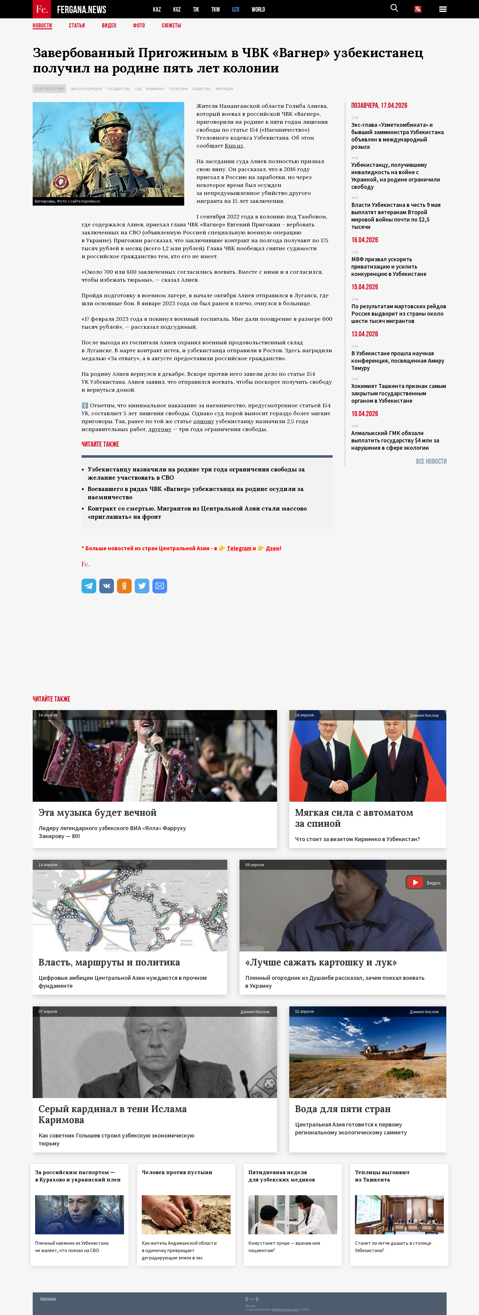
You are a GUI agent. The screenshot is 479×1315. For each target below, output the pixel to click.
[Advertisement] (239, 650)
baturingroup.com (285, 1308)
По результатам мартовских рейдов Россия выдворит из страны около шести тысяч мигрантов (398, 313)
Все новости (431, 461)
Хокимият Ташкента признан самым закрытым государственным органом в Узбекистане (398, 393)
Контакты (48, 1297)
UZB (237, 9)
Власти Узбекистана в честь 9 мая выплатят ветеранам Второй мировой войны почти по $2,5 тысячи (396, 215)
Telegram (239, 548)
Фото (139, 26)
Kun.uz (234, 145)
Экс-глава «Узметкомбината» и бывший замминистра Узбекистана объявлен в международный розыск (397, 135)
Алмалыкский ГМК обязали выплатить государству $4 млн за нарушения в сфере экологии (395, 440)
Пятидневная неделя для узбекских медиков (283, 1176)
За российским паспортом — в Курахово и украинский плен (77, 1179)
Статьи (77, 26)
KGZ (177, 9)
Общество (201, 88)
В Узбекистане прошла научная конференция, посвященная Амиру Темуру (397, 361)
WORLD (261, 9)
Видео (109, 26)
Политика (178, 88)
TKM (216, 9)
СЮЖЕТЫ (171, 26)
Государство (118, 88)
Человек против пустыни (179, 1172)
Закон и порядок (86, 88)
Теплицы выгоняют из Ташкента (384, 1176)
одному (203, 421)
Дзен (273, 548)
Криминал (155, 88)
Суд (138, 88)
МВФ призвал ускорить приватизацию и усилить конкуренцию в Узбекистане (388, 266)
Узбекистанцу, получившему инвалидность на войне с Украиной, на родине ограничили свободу (395, 175)
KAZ (157, 9)
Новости (42, 26)
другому (159, 429)
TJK (196, 9)
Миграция (224, 88)
